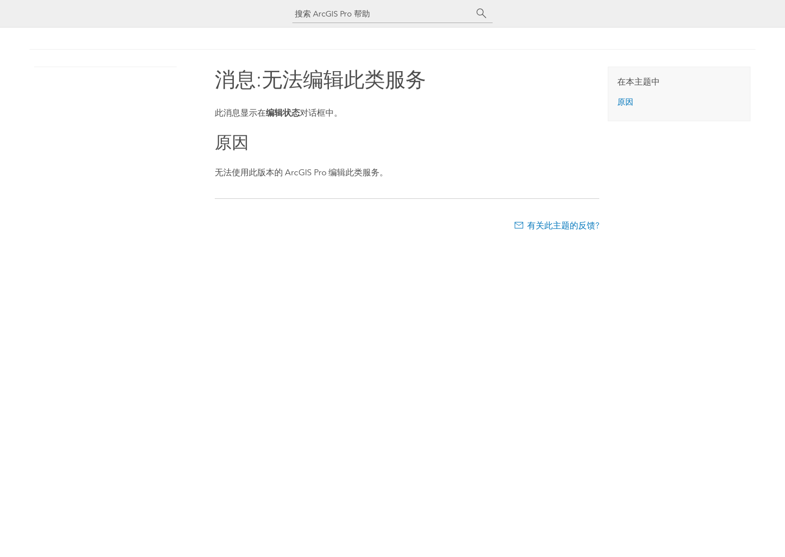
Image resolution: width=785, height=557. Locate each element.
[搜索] (482, 14)
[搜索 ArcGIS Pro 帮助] (382, 14)
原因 (625, 102)
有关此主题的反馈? (563, 225)
